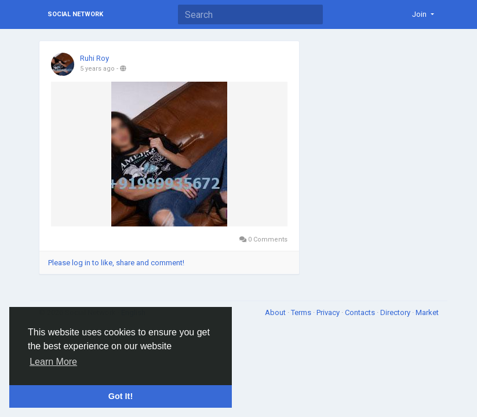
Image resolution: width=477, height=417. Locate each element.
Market (427, 312)
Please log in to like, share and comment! (116, 262)
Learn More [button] (53, 362)
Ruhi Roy (94, 58)
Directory (396, 312)
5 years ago (97, 68)
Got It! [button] (120, 396)
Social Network (75, 14)
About (276, 312)
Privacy (328, 312)
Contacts (361, 312)
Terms (302, 312)
